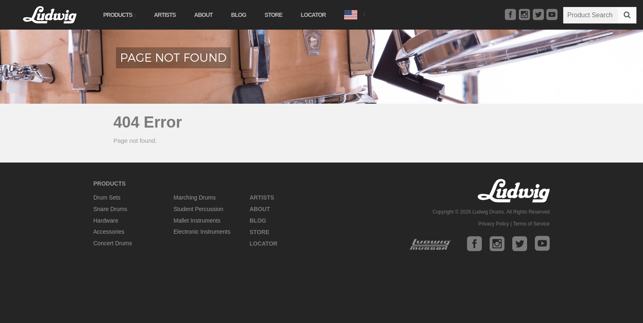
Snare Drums (110, 209)
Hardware (105, 220)
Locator (313, 15)
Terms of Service (531, 224)
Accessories (108, 231)
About (203, 15)
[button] (354, 14)
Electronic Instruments (202, 231)
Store (273, 15)
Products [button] (119, 15)
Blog (238, 15)
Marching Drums (194, 197)
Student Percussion (198, 209)
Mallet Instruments (196, 220)
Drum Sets (106, 197)
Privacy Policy (493, 224)
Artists (165, 15)
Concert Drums (112, 243)
